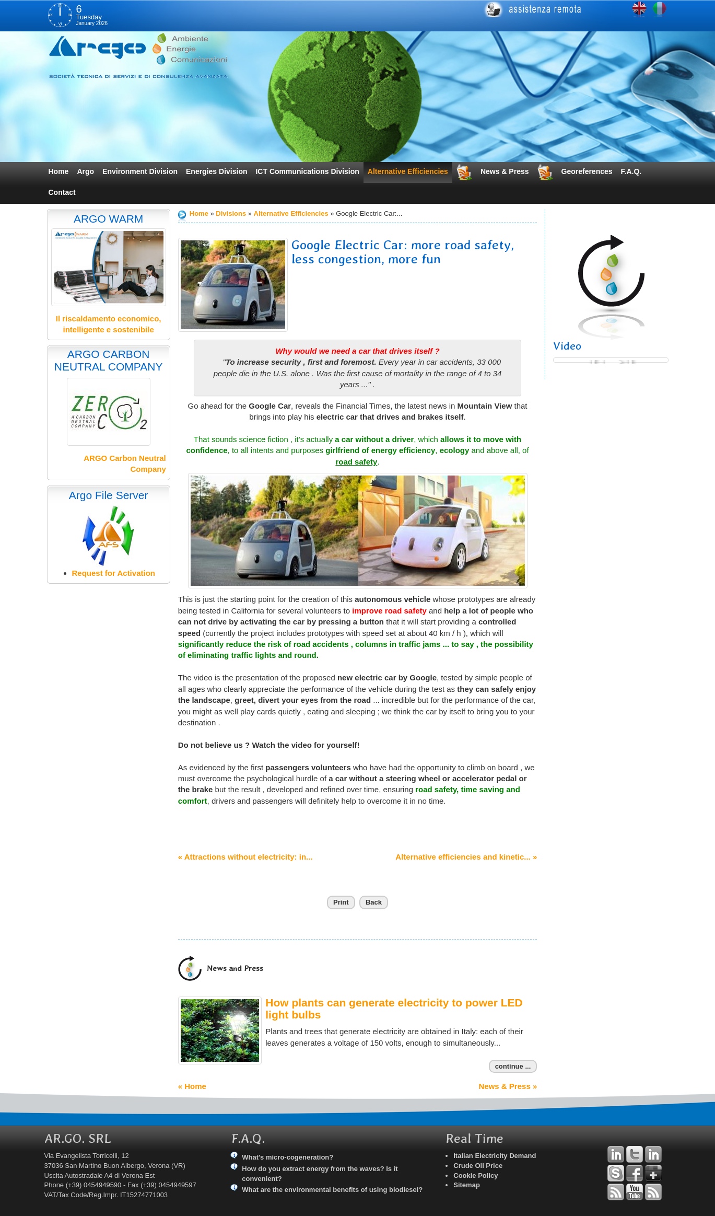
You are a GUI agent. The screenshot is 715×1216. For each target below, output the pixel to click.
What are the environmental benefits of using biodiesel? (332, 1190)
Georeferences (587, 171)
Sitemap (466, 1185)
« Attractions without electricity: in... (245, 856)
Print (341, 902)
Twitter (634, 1154)
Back (374, 902)
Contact (62, 192)
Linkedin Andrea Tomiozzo (615, 1154)
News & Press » (508, 1086)
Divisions (231, 213)
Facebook (634, 1173)
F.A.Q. (631, 171)
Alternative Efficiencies (408, 171)
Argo (85, 171)
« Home (192, 1086)
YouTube (634, 1192)
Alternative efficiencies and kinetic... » (466, 856)
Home (59, 171)
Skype (615, 1173)
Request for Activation (113, 573)
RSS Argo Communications (653, 1192)
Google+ (653, 1173)
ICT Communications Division (307, 171)
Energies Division (216, 171)
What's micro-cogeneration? (287, 1157)
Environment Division (140, 171)
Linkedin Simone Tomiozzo (653, 1154)
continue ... (513, 1066)
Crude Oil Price (477, 1165)
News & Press (504, 171)
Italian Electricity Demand (494, 1156)
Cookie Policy (475, 1175)
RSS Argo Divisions (615, 1192)
